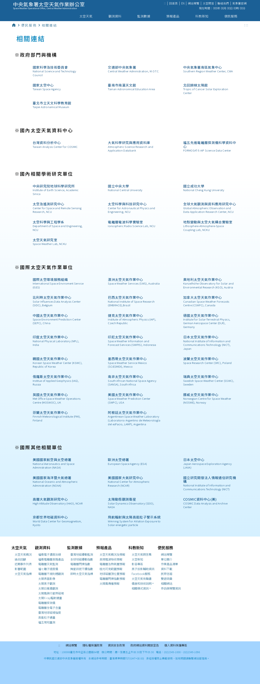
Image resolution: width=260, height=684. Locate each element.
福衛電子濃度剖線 (49, 554)
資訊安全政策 (116, 645)
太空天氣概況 (23, 554)
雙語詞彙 (166, 578)
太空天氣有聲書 (142, 578)
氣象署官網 (239, 3)
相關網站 (166, 583)
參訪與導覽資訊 (171, 588)
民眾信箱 (166, 573)
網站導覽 (193, 3)
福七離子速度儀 (48, 568)
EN (182, 3)
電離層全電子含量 (49, 607)
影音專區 (137, 564)
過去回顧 (20, 559)
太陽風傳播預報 (109, 583)
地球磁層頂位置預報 (112, 573)
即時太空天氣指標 (81, 573)
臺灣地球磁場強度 (49, 612)
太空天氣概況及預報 (112, 554)
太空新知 (137, 559)
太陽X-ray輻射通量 (50, 598)
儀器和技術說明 (143, 583)
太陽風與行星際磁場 (51, 593)
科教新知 (203, 16)
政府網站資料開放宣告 (144, 645)
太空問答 (208, 3)
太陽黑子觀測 (46, 583)
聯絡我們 (223, 3)
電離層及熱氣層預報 (112, 564)
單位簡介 (166, 559)
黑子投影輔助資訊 (143, 568)
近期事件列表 (23, 564)
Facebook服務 (141, 573)
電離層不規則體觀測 (51, 573)
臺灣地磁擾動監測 (81, 554)
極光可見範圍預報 (111, 568)
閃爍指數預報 (112, 578)
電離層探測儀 (46, 602)
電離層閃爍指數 (80, 564)
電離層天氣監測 (48, 564)
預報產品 (174, 16)
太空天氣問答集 (142, 554)
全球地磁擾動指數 (81, 559)
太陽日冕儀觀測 (48, 588)
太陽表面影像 (46, 578)
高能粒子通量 (46, 617)
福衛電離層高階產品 (51, 559)
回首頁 (173, 3)
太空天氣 (87, 16)
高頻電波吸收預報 (111, 559)
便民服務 (232, 16)
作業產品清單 (169, 564)
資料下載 (166, 568)
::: (165, 3)
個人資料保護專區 (175, 645)
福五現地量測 (46, 622)
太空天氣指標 (23, 573)
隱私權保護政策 (92, 645)
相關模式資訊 (142, 588)
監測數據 (145, 16)
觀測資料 (116, 16)
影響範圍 (20, 568)
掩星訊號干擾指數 (81, 568)
